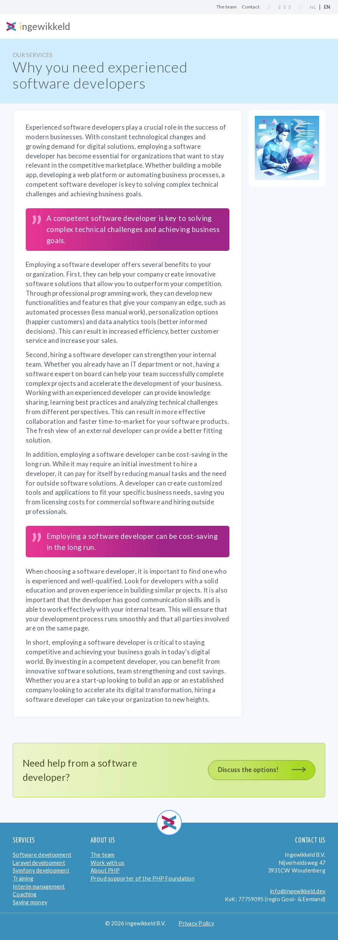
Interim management (39, 886)
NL (313, 7)
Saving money (30, 902)
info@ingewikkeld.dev (297, 891)
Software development (42, 854)
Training (23, 878)
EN (327, 7)
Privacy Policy (196, 923)
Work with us (108, 862)
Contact (250, 7)
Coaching (24, 894)
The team (226, 7)
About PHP (105, 870)
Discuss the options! (248, 770)
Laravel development (39, 862)
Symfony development (41, 870)
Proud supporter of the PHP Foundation (143, 878)
